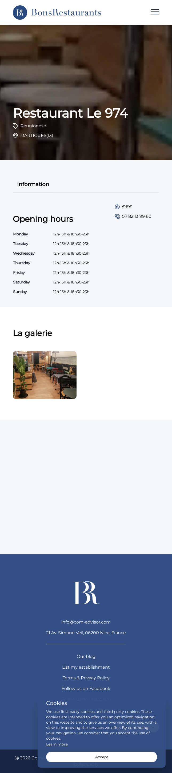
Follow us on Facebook (86, 688)
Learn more (57, 744)
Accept (101, 757)
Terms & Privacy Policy (86, 677)
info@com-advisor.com (86, 622)
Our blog (86, 656)
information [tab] (33, 184)
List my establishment (86, 667)
